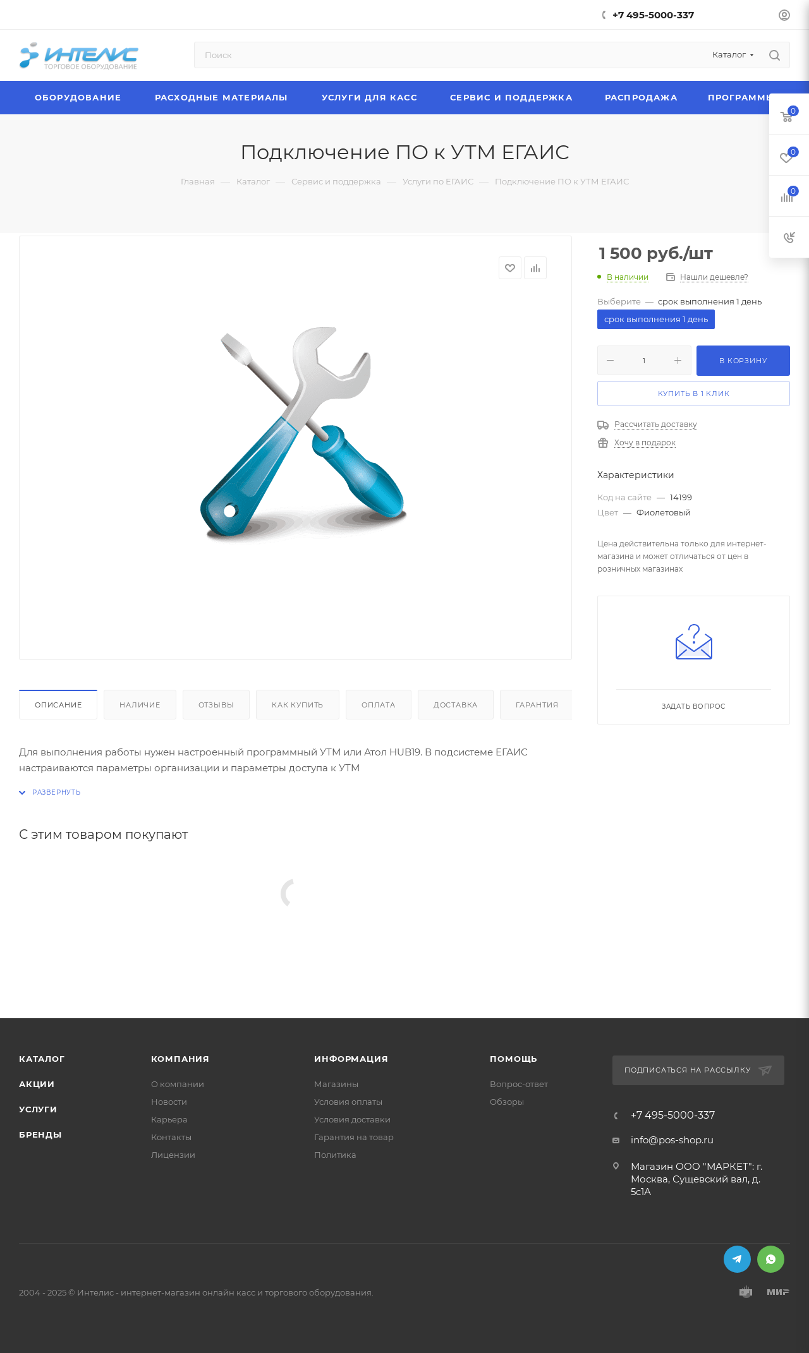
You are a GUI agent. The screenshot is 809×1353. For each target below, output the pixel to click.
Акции (37, 1084)
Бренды (40, 1134)
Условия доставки (352, 1119)
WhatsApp (770, 1259)
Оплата (379, 705)
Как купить (298, 705)
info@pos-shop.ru (672, 1140)
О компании (177, 1084)
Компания (180, 1059)
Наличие (140, 705)
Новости (169, 1102)
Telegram (737, 1259)
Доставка (456, 705)
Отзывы (216, 705)
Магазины (336, 1084)
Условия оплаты (348, 1102)
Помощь (513, 1059)
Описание (58, 705)
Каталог (42, 1059)
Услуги (38, 1109)
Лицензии (173, 1155)
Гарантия (537, 705)
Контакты (171, 1137)
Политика (335, 1155)
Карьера (169, 1119)
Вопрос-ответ (519, 1084)
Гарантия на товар (354, 1137)
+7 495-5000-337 (653, 15)
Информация (351, 1059)
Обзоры (507, 1102)
